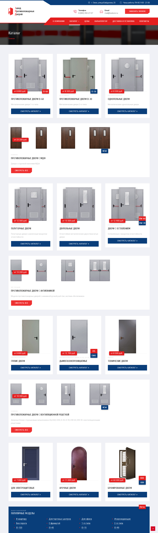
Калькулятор (101, 21)
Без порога (21, 447)
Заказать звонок (137, 11)
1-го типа (86, 447)
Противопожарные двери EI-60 (28, 99)
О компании (59, 21)
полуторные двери (30, 202)
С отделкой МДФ (124, 498)
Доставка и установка (123, 21)
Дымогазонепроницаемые (128, 503)
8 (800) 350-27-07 (85, 13)
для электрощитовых (30, 410)
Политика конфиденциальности (21, 519)
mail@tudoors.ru (111, 13)
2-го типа (118, 447)
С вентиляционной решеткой (93, 507)
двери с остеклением (127, 202)
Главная (12, 38)
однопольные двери (127, 98)
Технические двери (127, 310)
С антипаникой (87, 503)
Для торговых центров (60, 442)
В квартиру (21, 442)
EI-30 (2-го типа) (56, 503)
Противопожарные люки (127, 507)
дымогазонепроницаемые (79, 310)
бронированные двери (127, 410)
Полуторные (54, 512)
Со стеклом (85, 512)
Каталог (74, 21)
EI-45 (51, 451)
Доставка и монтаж (126, 528)
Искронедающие (122, 442)
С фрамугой (54, 447)
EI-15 (84, 451)
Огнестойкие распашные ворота (131, 512)
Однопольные (55, 507)
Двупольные (86, 498)
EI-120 (19, 451)
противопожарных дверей (49, 528)
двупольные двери (79, 202)
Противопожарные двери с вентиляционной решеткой (110, 338)
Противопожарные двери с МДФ (98, 130)
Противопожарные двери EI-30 (76, 99)
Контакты (144, 21)
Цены (87, 21)
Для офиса (87, 442)
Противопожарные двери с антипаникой (102, 238)
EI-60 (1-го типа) (56, 498)
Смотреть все (91, 143)
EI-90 (116, 451)
